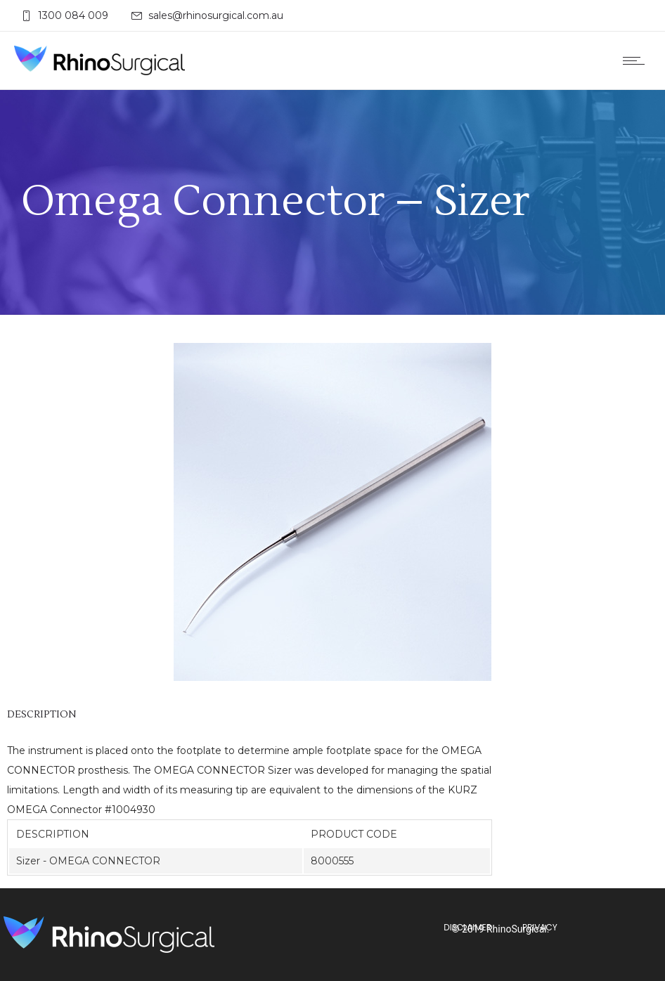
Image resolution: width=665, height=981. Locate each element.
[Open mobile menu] (637, 60)
